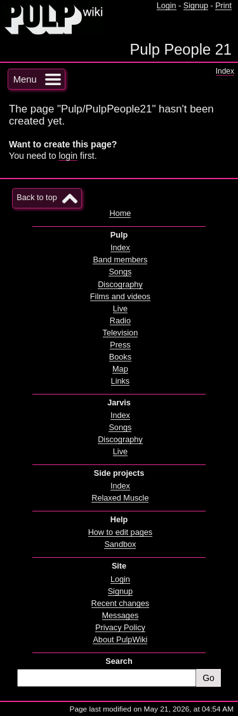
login (67, 156)
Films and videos (120, 296)
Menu (25, 79)
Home (120, 213)
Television (120, 332)
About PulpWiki (120, 639)
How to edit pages (120, 532)
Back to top (36, 197)
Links (120, 381)
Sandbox (120, 544)
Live (120, 308)
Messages (120, 615)
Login (166, 5)
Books (120, 357)
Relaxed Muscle (120, 498)
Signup (195, 5)
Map (120, 369)
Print (223, 5)
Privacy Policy (120, 627)
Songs (120, 271)
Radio (120, 320)
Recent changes (120, 603)
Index (225, 71)
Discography (120, 284)
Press (120, 345)
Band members (120, 259)
